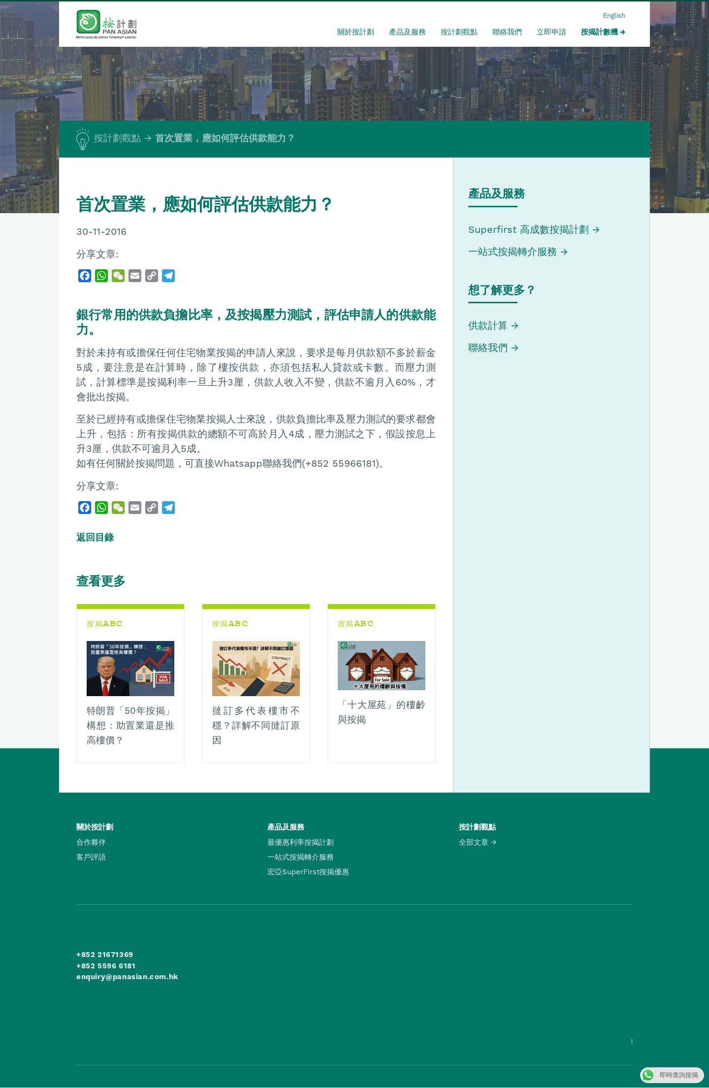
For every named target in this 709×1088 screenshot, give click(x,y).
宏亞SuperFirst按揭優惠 (308, 871)
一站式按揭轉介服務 (514, 251)
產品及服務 (407, 32)
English (614, 15)
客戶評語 (91, 857)
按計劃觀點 (459, 32)
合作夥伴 (91, 842)
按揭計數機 (599, 32)
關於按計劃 (355, 32)
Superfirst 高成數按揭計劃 (528, 229)
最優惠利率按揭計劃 (300, 842)
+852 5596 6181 (105, 965)
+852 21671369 (104, 954)
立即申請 (551, 32)
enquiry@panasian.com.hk (127, 976)
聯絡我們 (507, 32)
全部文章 (473, 842)
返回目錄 (95, 537)
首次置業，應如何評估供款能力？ (225, 138)
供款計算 (488, 325)
